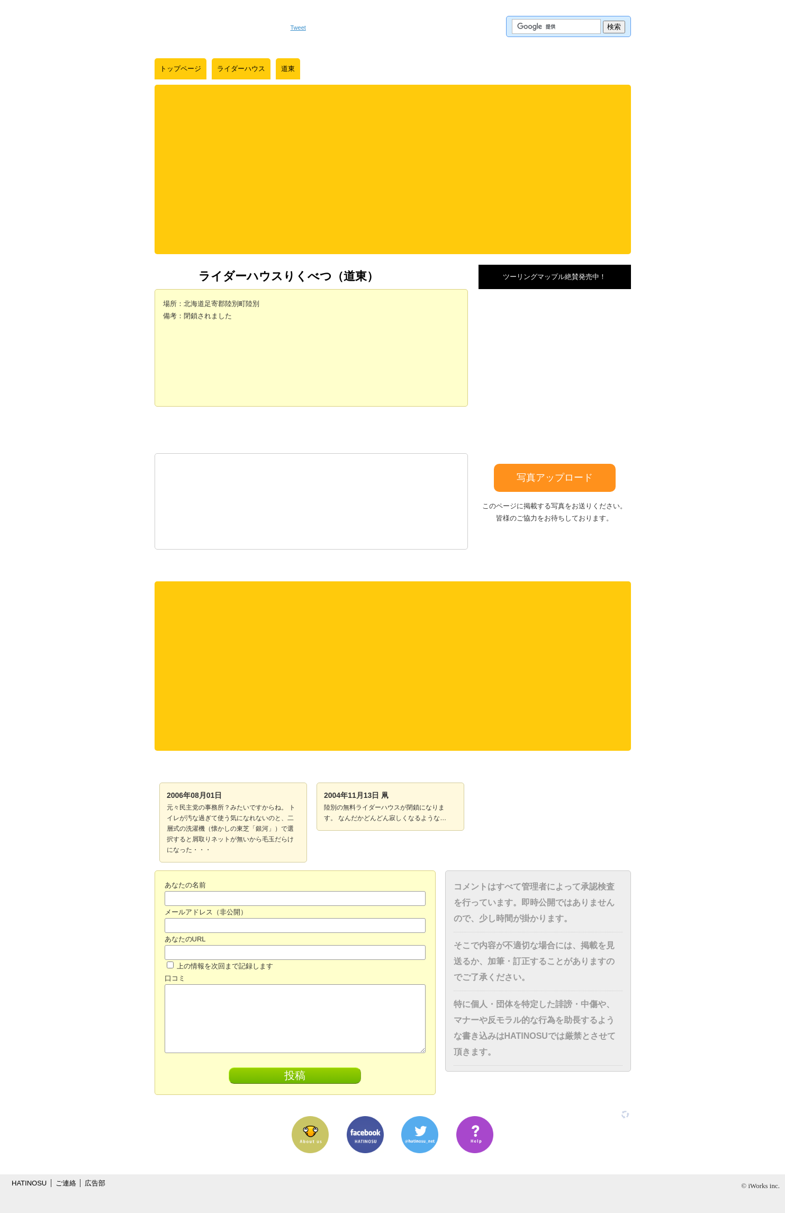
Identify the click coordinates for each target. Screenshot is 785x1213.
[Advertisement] (392, 169)
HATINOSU (29, 1183)
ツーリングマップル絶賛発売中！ (554, 277)
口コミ (175, 978)
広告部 (95, 1183)
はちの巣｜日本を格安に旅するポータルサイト (217, 26)
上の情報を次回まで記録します (220, 966)
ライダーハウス (241, 69)
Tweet (298, 27)
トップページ (180, 69)
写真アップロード (555, 477)
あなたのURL (185, 939)
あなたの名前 (185, 885)
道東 (288, 69)
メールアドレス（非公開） (206, 912)
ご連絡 (66, 1183)
